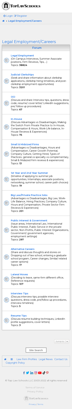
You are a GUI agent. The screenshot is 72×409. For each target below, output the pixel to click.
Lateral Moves (19, 274)
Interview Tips (19, 293)
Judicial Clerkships (22, 74)
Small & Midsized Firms (25, 144)
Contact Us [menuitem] (60, 359)
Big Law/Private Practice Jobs (29, 195)
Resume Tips (19, 315)
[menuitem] (8, 15)
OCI (13, 96)
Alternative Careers (22, 249)
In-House (16, 119)
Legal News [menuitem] (45, 359)
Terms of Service (35, 387)
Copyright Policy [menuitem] (15, 362)
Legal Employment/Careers (29, 41)
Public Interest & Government (29, 220)
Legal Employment (22, 55)
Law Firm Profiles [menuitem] (26, 359)
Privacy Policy (35, 391)
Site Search (36, 350)
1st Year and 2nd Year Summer (29, 172)
